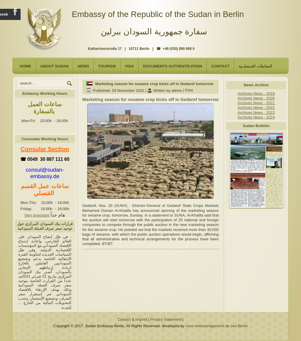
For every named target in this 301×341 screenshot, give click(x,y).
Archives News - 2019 (256, 93)
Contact (220, 66)
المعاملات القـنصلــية (255, 66)
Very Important (36, 215)
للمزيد (66, 307)
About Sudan (54, 66)
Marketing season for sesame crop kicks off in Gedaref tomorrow (154, 84)
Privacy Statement (165, 319)
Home (25, 66)
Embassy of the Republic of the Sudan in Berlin (158, 14)
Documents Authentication (172, 66)
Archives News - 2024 (256, 117)
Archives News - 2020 (256, 98)
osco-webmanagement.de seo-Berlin (216, 326)
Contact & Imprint (132, 319)
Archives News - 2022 (256, 107)
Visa (129, 66)
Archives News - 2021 (257, 103)
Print (189, 90)
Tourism (107, 66)
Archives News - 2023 (256, 112)
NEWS (83, 66)
